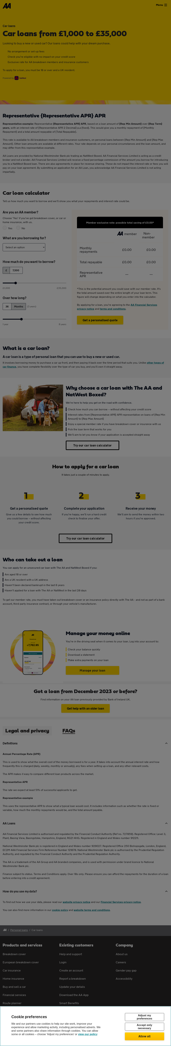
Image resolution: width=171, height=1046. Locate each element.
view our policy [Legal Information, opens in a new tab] (88, 1034)
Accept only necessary (144, 1027)
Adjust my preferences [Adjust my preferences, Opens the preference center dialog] (144, 1017)
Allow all (144, 1036)
